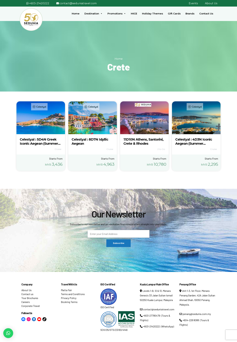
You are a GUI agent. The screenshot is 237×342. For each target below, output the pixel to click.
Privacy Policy (68, 298)
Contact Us (206, 13)
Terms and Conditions (73, 294)
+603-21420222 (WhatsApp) (157, 326)
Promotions (116, 13)
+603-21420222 (39, 3)
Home (75, 13)
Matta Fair (66, 290)
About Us (211, 3)
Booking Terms (69, 301)
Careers (25, 301)
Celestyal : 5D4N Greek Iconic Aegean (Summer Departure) (39, 143)
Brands (189, 13)
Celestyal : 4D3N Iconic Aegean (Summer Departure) (193, 143)
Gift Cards (174, 13)
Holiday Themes (152, 13)
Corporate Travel (30, 305)
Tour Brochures (29, 298)
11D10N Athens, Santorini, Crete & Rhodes (143, 141)
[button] (8, 333)
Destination (93, 13)
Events (193, 3)
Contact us (27, 294)
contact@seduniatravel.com (78, 3)
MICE (134, 13)
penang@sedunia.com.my (195, 313)
